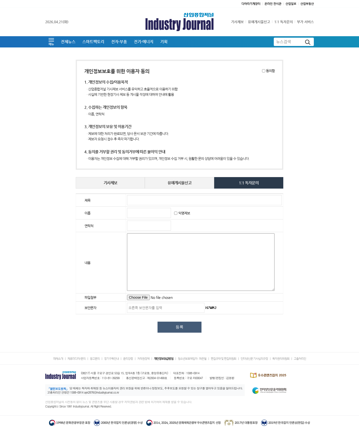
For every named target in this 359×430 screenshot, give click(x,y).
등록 (179, 327)
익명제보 (184, 213)
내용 (87, 263)
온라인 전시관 (272, 3)
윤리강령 (128, 358)
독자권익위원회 (280, 358)
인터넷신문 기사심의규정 (254, 358)
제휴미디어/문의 (76, 358)
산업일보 (290, 3)
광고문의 (95, 358)
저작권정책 (143, 358)
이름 (87, 213)
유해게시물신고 (259, 22)
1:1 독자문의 (283, 22)
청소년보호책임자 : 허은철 (192, 358)
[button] (51, 41)
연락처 (88, 226)
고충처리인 (300, 358)
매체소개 (58, 358)
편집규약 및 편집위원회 (223, 358)
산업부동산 (307, 3)
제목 (87, 200)
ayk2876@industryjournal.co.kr (101, 392)
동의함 (270, 71)
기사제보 (237, 22)
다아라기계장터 (251, 3)
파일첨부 (90, 297)
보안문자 (90, 308)
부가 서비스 (305, 22)
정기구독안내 (111, 358)
